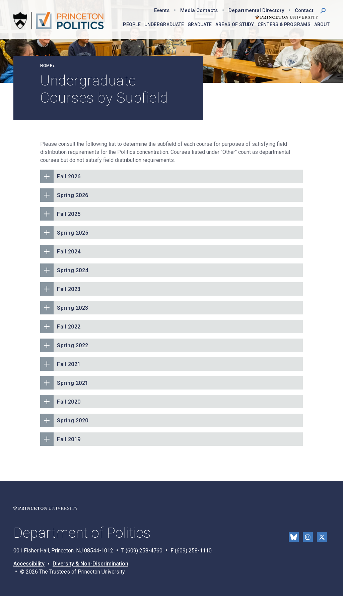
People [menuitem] (132, 24)
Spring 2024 (72, 270)
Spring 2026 (72, 195)
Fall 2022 (69, 326)
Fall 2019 (69, 439)
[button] (323, 10)
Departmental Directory (256, 10)
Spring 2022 (72, 345)
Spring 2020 (72, 420)
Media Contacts (199, 10)
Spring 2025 (72, 233)
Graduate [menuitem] (200, 24)
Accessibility (29, 563)
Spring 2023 (72, 308)
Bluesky (294, 537)
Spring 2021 (72, 383)
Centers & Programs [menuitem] (284, 24)
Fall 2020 (69, 402)
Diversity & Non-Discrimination (90, 563)
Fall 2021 (69, 364)
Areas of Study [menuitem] (234, 24)
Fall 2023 (69, 289)
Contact (304, 10)
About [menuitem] (322, 24)
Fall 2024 (69, 251)
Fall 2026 (69, 176)
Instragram (308, 537)
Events (161, 10)
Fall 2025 (69, 214)
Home (46, 65)
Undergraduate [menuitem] (164, 24)
